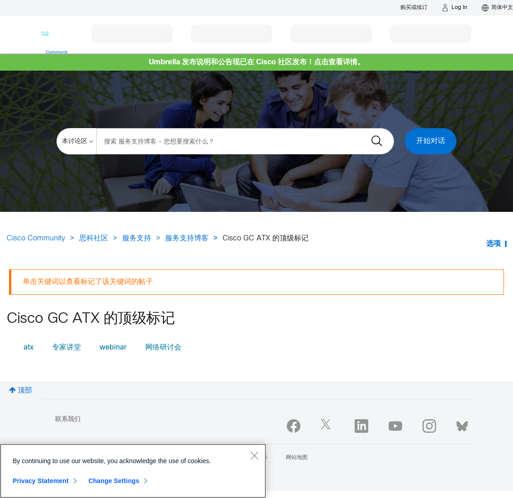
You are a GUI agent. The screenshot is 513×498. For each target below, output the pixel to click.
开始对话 (430, 141)
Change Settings (113, 480)
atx (28, 347)
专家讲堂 (66, 347)
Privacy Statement (41, 480)
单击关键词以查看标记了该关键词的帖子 (88, 281)
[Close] (254, 455)
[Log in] (454, 7)
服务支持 (136, 238)
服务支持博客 (187, 238)
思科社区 (93, 238)
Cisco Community (36, 238)
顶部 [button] (25, 390)
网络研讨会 (163, 347)
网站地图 (297, 457)
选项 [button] (493, 243)
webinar (113, 347)
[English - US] (497, 7)
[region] (133, 471)
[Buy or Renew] (414, 7)
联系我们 (68, 419)
